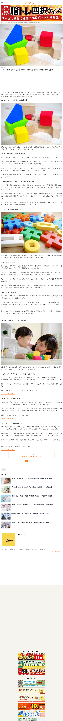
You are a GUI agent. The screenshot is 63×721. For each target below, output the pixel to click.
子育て (5, 22)
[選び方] (3, 469)
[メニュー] (2, 2)
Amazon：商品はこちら (8, 394)
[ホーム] (1, 22)
